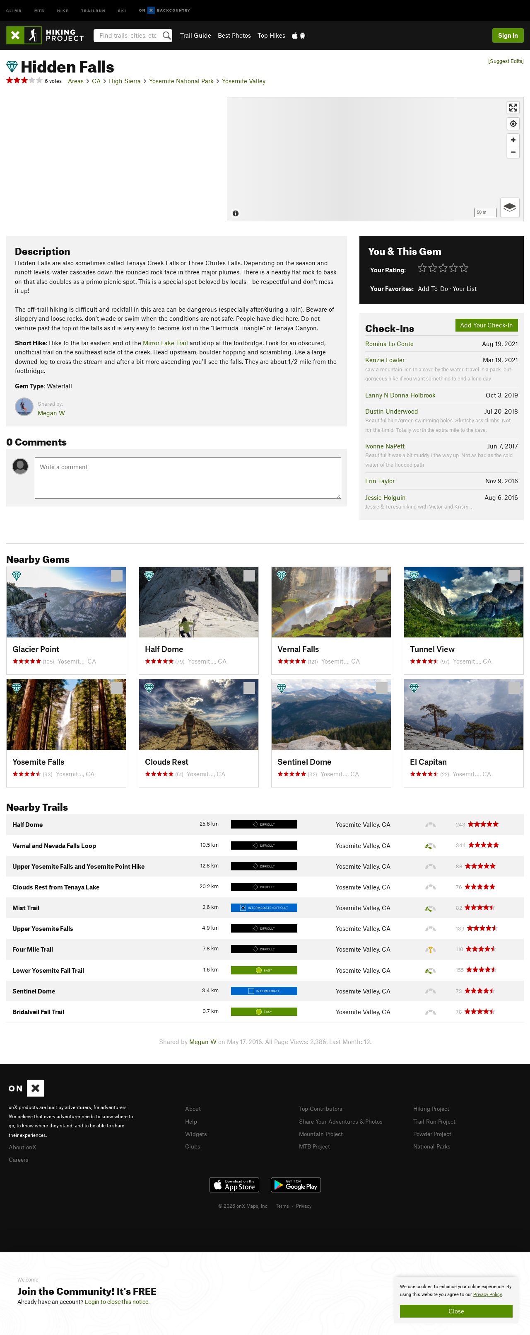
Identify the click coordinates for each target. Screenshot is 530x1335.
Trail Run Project (436, 1120)
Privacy (304, 1204)
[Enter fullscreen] (513, 108)
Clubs (193, 1144)
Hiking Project (433, 1108)
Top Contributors (322, 1108)
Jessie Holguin (385, 497)
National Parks (433, 1144)
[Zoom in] (513, 140)
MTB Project (316, 1144)
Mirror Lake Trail (165, 342)
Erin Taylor (380, 481)
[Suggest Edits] (506, 61)
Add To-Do (433, 288)
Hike (63, 10)
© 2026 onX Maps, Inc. (243, 1204)
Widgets (197, 1132)
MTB (39, 10)
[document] (456, 1300)
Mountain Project (323, 1132)
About (193, 1108)
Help (191, 1120)
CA (96, 81)
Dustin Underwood (391, 411)
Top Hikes (271, 35)
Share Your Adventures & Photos (344, 1120)
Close (456, 1311)
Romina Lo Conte (389, 343)
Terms (282, 1204)
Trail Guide (195, 35)
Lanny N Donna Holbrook (400, 395)
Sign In (508, 35)
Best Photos (234, 35)
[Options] (510, 207)
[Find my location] (513, 124)
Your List (465, 288)
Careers (19, 1158)
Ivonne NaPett (385, 446)
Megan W (51, 413)
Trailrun (93, 10)
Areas (76, 81)
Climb (14, 10)
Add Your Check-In (486, 325)
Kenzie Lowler (385, 359)
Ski (122, 10)
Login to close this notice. (117, 1302)
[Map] (375, 159)
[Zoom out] (513, 152)
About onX (24, 1146)
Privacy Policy (487, 1294)
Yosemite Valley (243, 81)
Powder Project (434, 1132)
